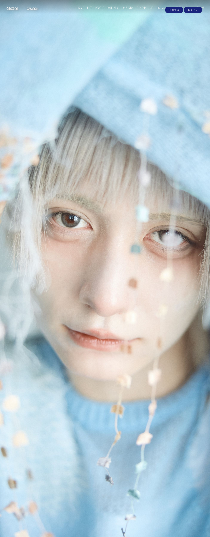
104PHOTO (124, 12)
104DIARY (110, 12)
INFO (87, 12)
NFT (149, 12)
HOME (78, 12)
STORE (176, 12)
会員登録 (174, 19)
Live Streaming (162, 12)
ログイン (193, 19)
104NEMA (138, 12)
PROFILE (97, 12)
